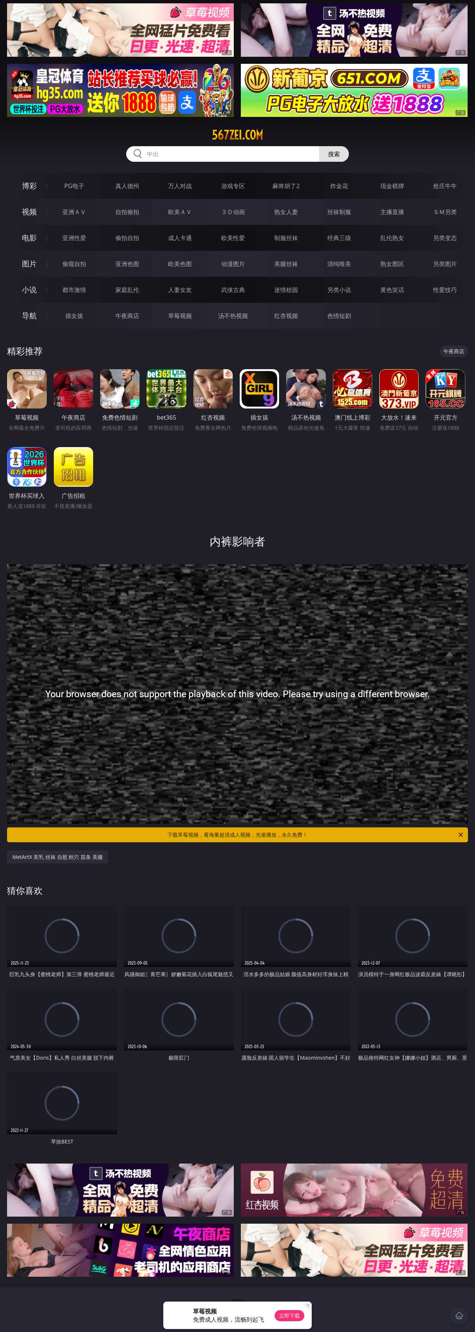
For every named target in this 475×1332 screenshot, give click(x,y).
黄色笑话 (392, 290)
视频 (29, 212)
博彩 (29, 186)
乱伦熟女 (392, 238)
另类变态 (445, 238)
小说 (29, 290)
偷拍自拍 (127, 238)
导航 (29, 316)
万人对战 (180, 186)
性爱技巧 (445, 290)
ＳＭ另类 (445, 212)
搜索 (334, 154)
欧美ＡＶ (180, 212)
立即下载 (289, 1315)
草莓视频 (180, 316)
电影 (29, 238)
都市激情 (74, 290)
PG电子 (74, 186)
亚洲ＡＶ (74, 212)
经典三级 (339, 238)
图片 (29, 264)
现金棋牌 (392, 186)
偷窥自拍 (74, 264)
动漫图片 (233, 264)
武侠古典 (233, 290)
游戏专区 (233, 186)
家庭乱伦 (127, 290)
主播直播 (392, 212)
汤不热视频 (233, 316)
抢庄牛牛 (445, 186)
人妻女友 (180, 290)
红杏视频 (286, 316)
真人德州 (127, 186)
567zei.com (237, 135)
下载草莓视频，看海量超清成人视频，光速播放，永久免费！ (315, 834)
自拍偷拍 (127, 212)
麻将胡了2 (285, 186)
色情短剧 (339, 316)
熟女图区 (392, 264)
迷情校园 (286, 290)
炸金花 (339, 186)
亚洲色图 (127, 264)
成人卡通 (180, 238)
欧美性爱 (233, 238)
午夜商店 (127, 316)
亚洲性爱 (74, 238)
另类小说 (339, 290)
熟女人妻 (286, 212)
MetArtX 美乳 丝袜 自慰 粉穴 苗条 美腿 (57, 856)
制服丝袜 (286, 238)
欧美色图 (180, 264)
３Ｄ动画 (233, 212)
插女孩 (74, 316)
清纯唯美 (339, 264)
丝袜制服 (339, 212)
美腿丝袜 (286, 264)
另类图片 (445, 264)
